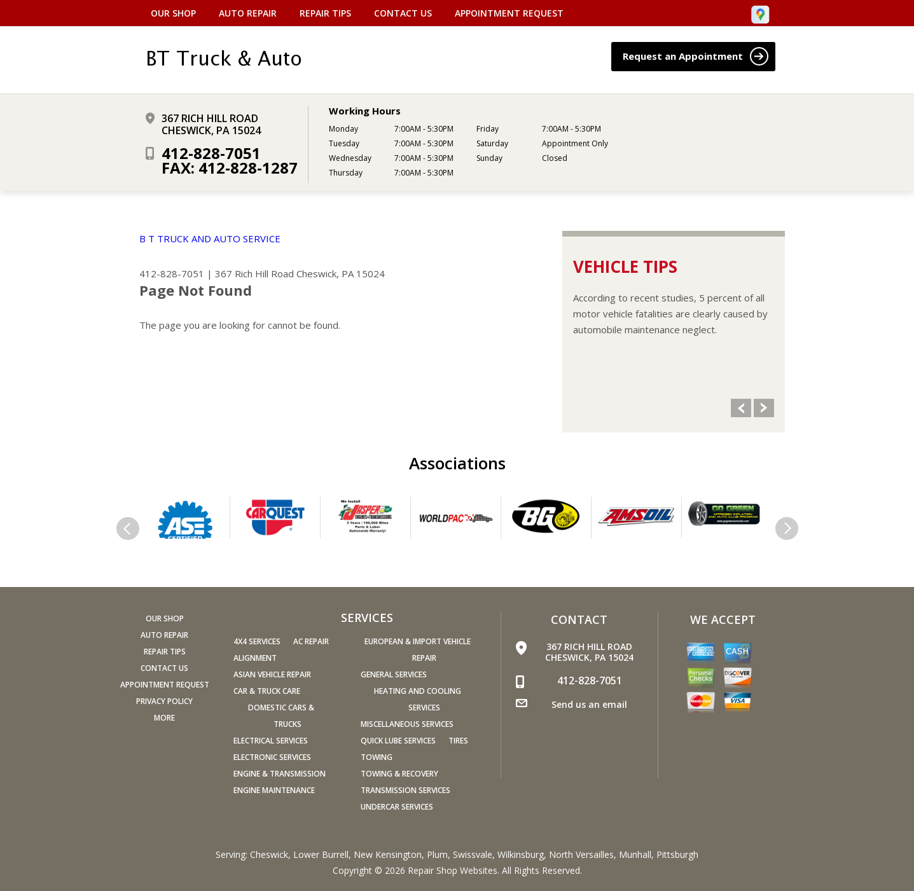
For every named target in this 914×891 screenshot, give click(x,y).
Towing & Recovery (399, 773)
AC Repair (311, 641)
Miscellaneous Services (407, 724)
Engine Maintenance (274, 790)
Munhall (635, 854)
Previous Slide (741, 408)
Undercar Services (397, 806)
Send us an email (589, 704)
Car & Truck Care (266, 691)
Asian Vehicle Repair (272, 674)
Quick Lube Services (398, 740)
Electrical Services (270, 740)
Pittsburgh (677, 854)
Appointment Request (509, 13)
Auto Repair (248, 13)
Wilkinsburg (520, 854)
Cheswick (269, 854)
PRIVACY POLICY (164, 701)
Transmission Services (405, 790)
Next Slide (764, 408)
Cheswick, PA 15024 (340, 273)
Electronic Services (272, 757)
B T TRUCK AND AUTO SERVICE (209, 238)
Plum (437, 854)
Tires (458, 740)
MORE (164, 717)
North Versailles (581, 854)
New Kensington (388, 854)
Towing (376, 757)
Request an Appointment (695, 56)
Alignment (255, 658)
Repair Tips (325, 13)
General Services (394, 674)
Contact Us (403, 13)
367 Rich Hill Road (254, 273)
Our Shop (173, 13)
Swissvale (472, 854)
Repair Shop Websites (452, 870)
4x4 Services (256, 641)
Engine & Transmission (279, 773)
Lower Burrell (321, 854)
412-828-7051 (211, 152)
